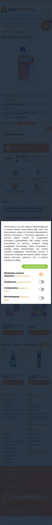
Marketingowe (11, 296)
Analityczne (10, 282)
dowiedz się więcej (21, 276)
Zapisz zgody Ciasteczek (35, 266)
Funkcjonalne (11, 288)
